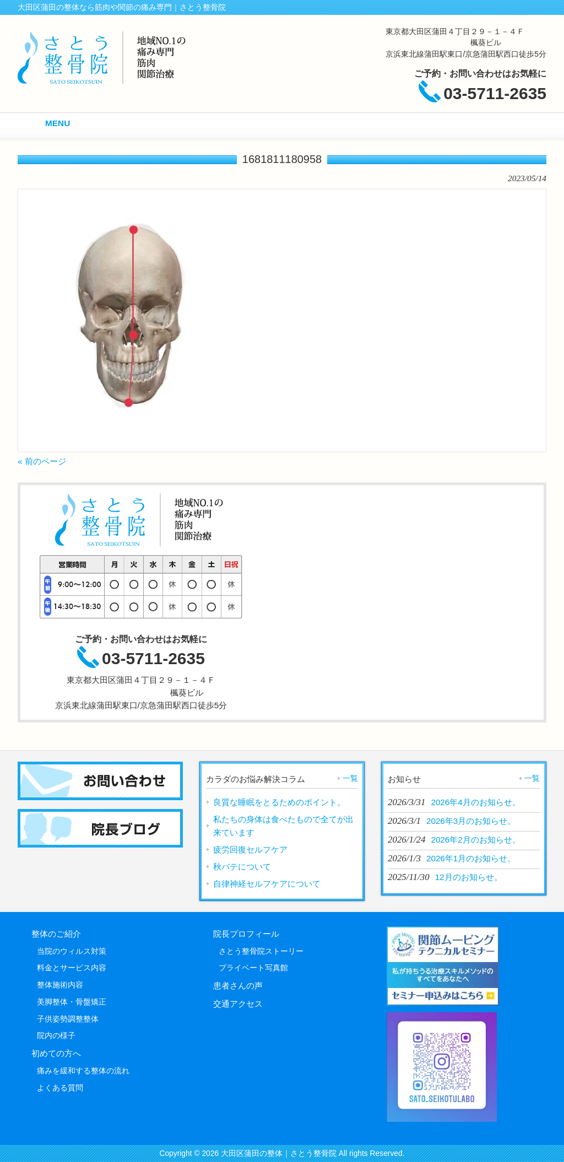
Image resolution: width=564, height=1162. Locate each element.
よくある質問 (60, 1087)
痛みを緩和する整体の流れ (83, 1070)
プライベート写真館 (253, 967)
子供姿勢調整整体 (68, 1018)
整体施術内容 (60, 984)
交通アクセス (238, 1003)
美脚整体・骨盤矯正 (71, 1001)
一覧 (350, 778)
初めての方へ (56, 1053)
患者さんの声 (238, 985)
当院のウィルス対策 (71, 951)
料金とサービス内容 (71, 967)
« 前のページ (42, 461)
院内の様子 (56, 1035)
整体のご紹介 (56, 933)
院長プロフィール (246, 933)
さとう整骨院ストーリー (261, 951)
